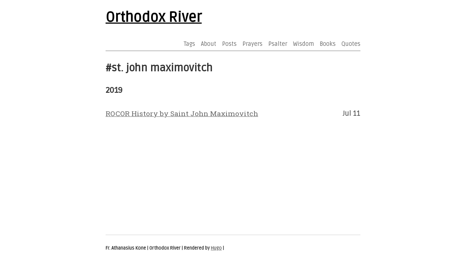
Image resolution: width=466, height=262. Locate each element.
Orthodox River (154, 17)
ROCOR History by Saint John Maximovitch (182, 113)
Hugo (216, 248)
